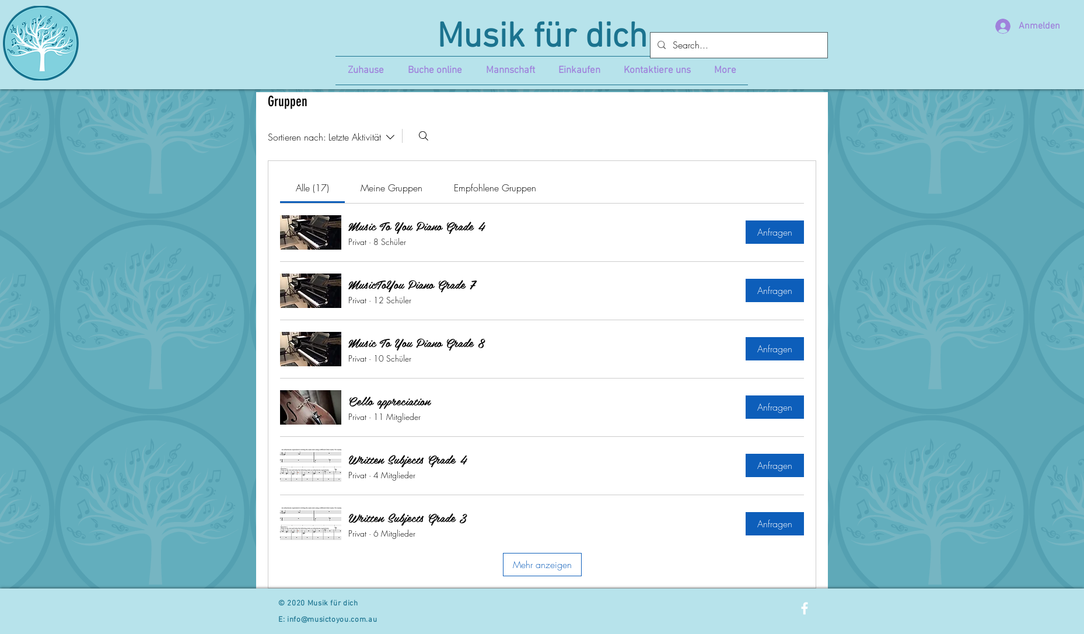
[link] (312, 187)
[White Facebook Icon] (804, 608)
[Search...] (738, 45)
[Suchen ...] (424, 136)
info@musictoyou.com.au (332, 620)
